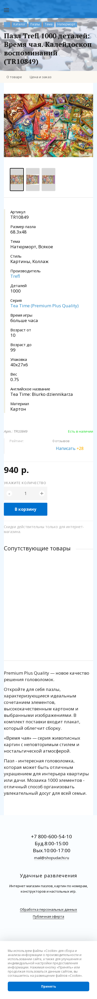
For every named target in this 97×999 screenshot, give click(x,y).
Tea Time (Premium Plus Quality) (44, 306)
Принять (48, 986)
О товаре (14, 77)
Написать (72, 448)
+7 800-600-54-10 (51, 836)
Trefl (15, 276)
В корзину (25, 509)
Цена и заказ (40, 77)
